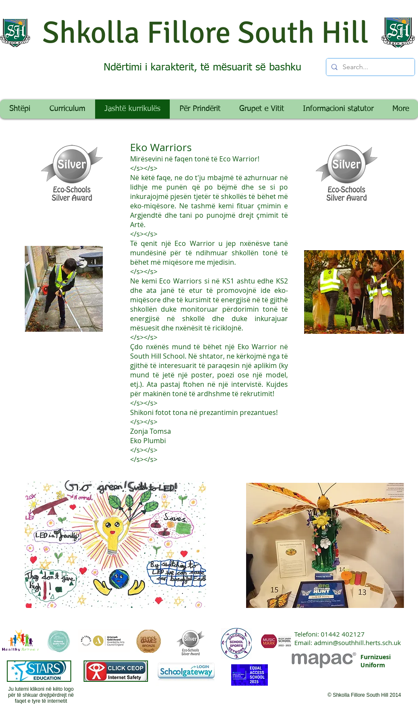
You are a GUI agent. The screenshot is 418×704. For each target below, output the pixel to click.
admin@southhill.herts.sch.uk (357, 642)
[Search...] (370, 67)
